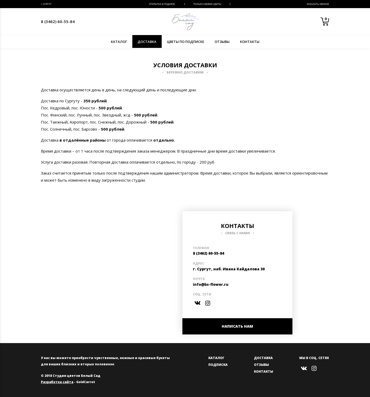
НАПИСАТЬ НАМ (237, 326)
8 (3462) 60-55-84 (58, 21)
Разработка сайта (57, 382)
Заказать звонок (318, 4)
